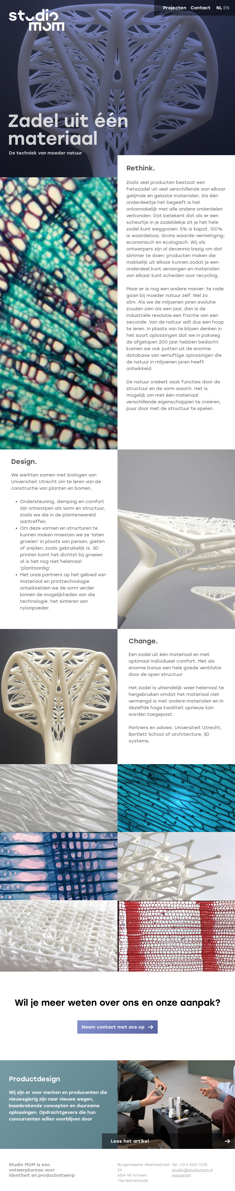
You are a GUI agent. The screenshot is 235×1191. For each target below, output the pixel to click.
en (226, 7)
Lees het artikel (130, 1141)
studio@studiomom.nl (192, 1170)
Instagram (181, 1175)
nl (219, 7)
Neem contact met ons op (113, 1027)
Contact (201, 7)
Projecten (174, 7)
